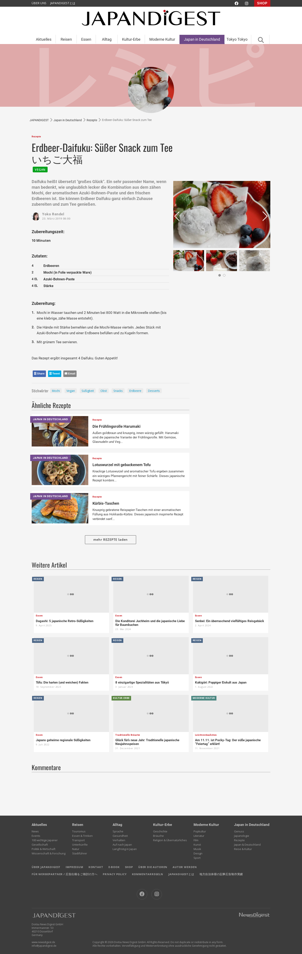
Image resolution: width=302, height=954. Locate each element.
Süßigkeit (88, 391)
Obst (103, 391)
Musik (197, 849)
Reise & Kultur (243, 849)
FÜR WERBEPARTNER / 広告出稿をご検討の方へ (65, 874)
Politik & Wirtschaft (43, 849)
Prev (177, 217)
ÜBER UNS (39, 3)
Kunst (197, 844)
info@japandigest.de (44, 946)
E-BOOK (114, 867)
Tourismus (79, 831)
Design (198, 853)
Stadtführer (79, 853)
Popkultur (200, 831)
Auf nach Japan (122, 844)
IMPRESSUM (74, 867)
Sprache (118, 831)
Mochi (56, 391)
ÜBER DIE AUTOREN (152, 867)
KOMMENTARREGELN (147, 874)
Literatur (199, 836)
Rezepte (239, 840)
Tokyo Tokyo (236, 39)
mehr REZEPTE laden (110, 539)
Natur (75, 849)
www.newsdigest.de (43, 942)
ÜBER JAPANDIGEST (46, 867)
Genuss (239, 831)
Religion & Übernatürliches (170, 840)
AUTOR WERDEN (185, 867)
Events (36, 836)
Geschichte (160, 831)
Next (266, 217)
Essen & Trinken (82, 836)
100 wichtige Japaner (45, 840)
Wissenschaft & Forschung (48, 853)
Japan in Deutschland (202, 39)
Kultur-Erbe (131, 39)
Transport (78, 840)
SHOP (262, 3)
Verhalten (119, 840)
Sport (197, 858)
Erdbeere (135, 391)
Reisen (66, 39)
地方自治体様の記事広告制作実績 (221, 874)
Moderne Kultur (162, 39)
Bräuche (158, 836)
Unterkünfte (80, 844)
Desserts (154, 391)
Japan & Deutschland (247, 844)
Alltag (107, 39)
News (35, 831)
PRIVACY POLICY (115, 874)
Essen (86, 39)
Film (196, 840)
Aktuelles (43, 39)
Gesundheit (120, 836)
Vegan (70, 391)
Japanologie (241, 836)
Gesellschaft (40, 844)
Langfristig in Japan (125, 849)
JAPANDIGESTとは (62, 3)
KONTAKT (96, 867)
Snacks (118, 391)
